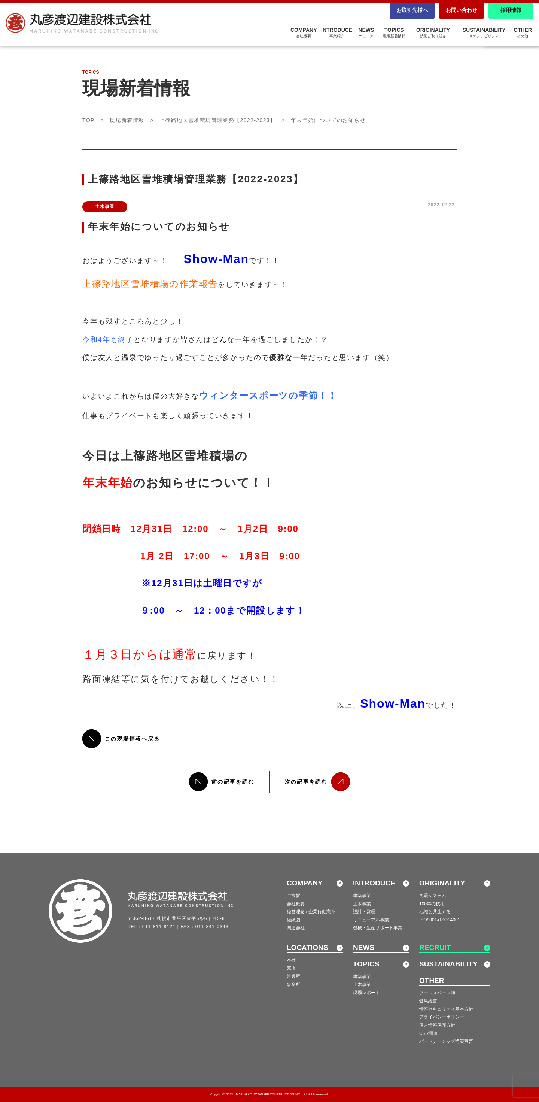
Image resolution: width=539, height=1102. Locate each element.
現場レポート (366, 992)
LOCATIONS (307, 947)
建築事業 (362, 895)
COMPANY (303, 32)
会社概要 (296, 903)
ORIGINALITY (433, 32)
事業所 (293, 984)
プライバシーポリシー (441, 1017)
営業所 (293, 976)
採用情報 (510, 10)
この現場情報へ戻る (132, 739)
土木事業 (362, 903)
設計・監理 (364, 911)
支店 (291, 968)
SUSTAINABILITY (484, 32)
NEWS (366, 32)
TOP (88, 120)
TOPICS (394, 32)
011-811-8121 (159, 926)
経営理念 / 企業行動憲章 (311, 911)
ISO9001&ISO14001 (439, 920)
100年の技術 (432, 903)
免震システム (432, 895)
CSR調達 (428, 1033)
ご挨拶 (293, 895)
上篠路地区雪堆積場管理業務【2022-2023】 (217, 120)
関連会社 (296, 927)
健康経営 (428, 1000)
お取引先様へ (412, 10)
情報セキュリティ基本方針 (446, 1009)
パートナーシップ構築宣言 (446, 1041)
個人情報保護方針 (437, 1025)
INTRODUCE (336, 32)
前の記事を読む (233, 782)
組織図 (293, 920)
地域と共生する (435, 911)
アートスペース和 (437, 993)
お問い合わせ (461, 10)
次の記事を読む (306, 782)
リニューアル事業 (371, 920)
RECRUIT (435, 947)
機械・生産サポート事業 (377, 927)
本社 (291, 960)
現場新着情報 (127, 120)
